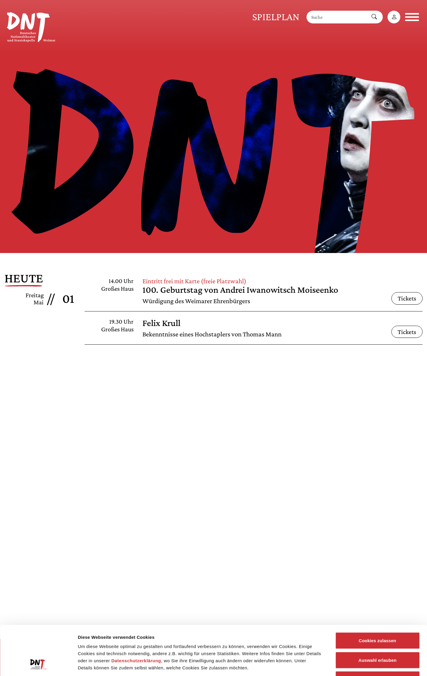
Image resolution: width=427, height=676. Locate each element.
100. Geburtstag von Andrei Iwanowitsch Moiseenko (240, 289)
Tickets (407, 298)
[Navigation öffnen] (412, 17)
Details (308, 664)
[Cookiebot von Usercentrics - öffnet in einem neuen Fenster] (38, 664)
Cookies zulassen (377, 598)
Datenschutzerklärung (136, 618)
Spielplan (275, 17)
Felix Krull (161, 323)
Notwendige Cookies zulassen (377, 637)
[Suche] (336, 17)
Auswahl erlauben (377, 617)
